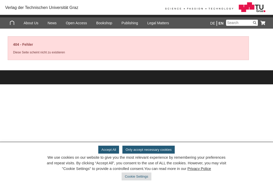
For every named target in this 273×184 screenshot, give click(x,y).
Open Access (76, 23)
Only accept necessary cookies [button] (148, 150)
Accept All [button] (108, 150)
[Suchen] (254, 23)
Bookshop (104, 23)
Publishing (129, 23)
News (52, 23)
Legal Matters (158, 23)
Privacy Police (199, 169)
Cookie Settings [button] (136, 176)
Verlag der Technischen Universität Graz (41, 7)
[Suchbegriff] (242, 23)
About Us (31, 23)
